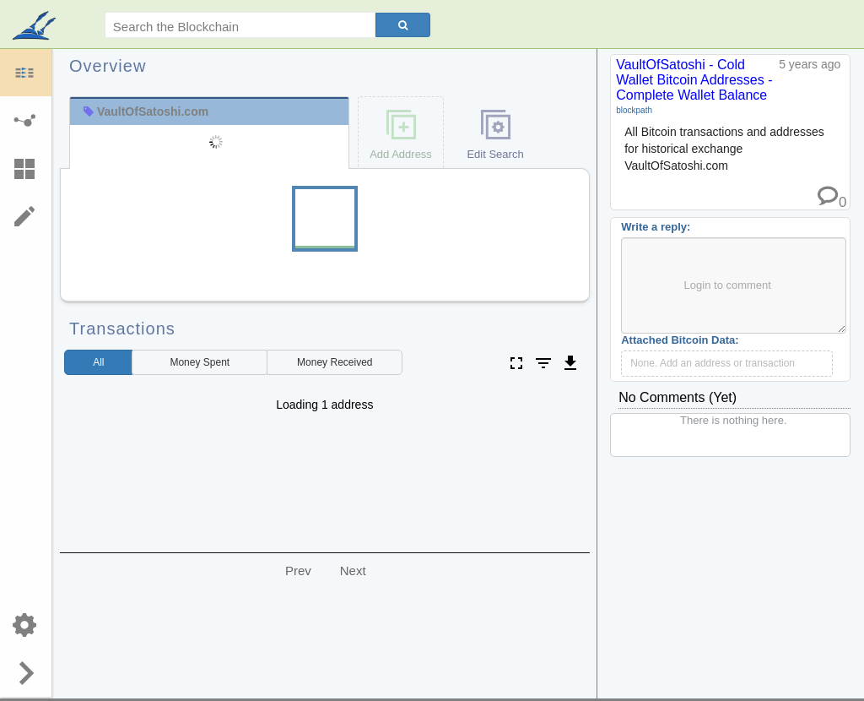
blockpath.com (36, 27)
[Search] (402, 25)
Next (353, 570)
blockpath (634, 110)
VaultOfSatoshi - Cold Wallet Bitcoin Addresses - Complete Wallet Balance (694, 79)
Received (334, 362)
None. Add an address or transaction (712, 363)
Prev (298, 570)
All (98, 362)
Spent (200, 362)
